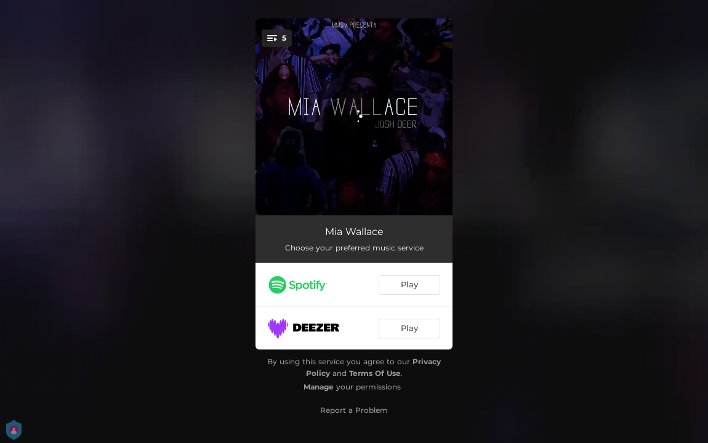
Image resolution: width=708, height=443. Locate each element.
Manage (319, 386)
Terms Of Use (375, 373)
